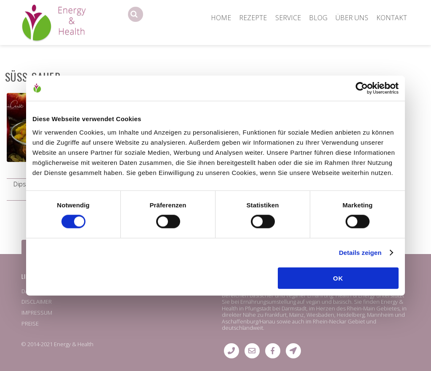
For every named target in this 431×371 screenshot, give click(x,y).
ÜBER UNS (351, 17)
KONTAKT (391, 17)
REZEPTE (253, 17)
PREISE (30, 323)
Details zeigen (360, 252)
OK (338, 277)
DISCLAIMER (36, 301)
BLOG (318, 17)
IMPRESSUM (36, 312)
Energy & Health (73, 344)
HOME (221, 17)
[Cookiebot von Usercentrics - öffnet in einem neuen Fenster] (362, 88)
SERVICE (288, 17)
